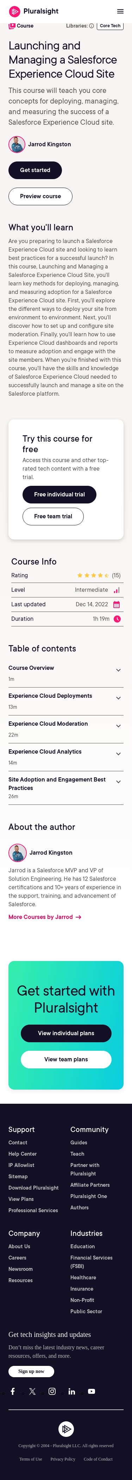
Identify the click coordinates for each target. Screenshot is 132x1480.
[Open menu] (120, 11)
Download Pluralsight (33, 1188)
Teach (77, 1154)
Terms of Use (30, 1459)
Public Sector (86, 1311)
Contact (17, 1142)
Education (82, 1246)
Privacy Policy (63, 1459)
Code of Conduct (98, 1459)
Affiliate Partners (90, 1185)
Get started (35, 170)
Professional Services (33, 1210)
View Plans (21, 1199)
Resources (20, 1280)
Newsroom (20, 1269)
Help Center (22, 1154)
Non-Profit (82, 1300)
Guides (78, 1142)
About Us (19, 1246)
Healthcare (83, 1277)
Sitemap (18, 1176)
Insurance (81, 1289)
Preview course (40, 196)
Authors (79, 1207)
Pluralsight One (88, 1196)
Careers (17, 1258)
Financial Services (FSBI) (91, 1262)
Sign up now (31, 1371)
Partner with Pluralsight (84, 1169)
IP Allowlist (21, 1165)
